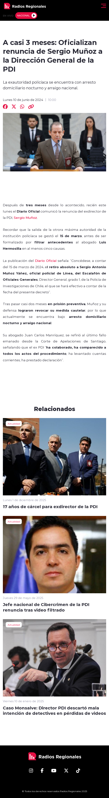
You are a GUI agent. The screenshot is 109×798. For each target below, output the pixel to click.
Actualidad (14, 423)
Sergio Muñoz (25, 217)
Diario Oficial (46, 260)
